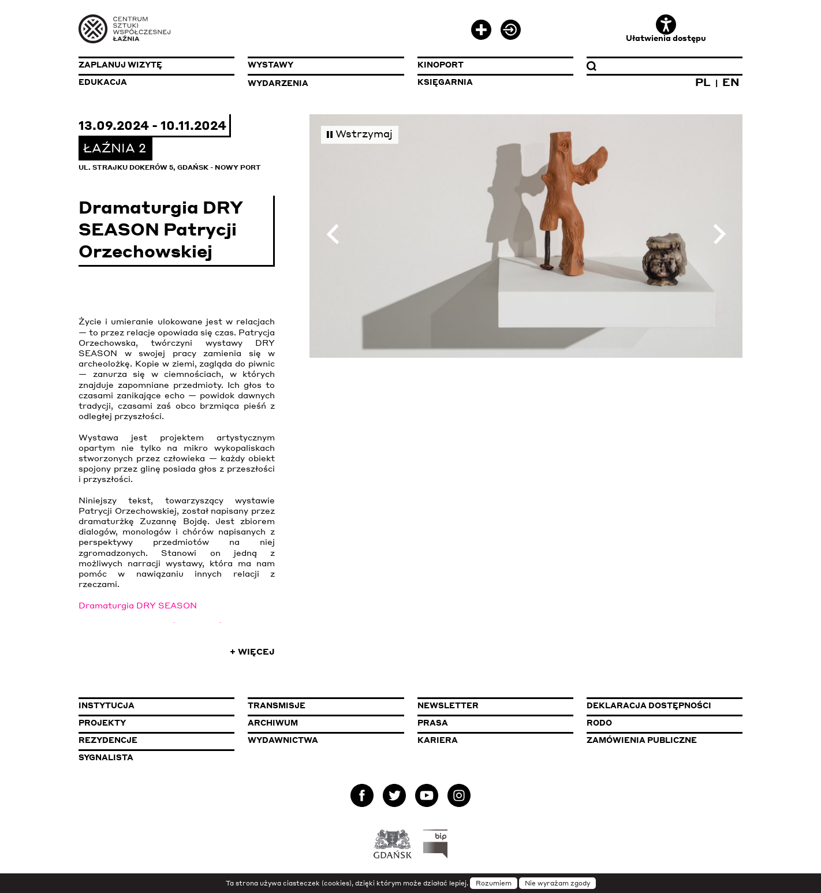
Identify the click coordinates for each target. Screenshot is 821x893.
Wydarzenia (278, 83)
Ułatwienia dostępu (666, 28)
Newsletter (448, 705)
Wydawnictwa (283, 740)
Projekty (102, 722)
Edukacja (103, 82)
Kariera (437, 740)
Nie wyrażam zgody (557, 883)
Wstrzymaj (360, 134)
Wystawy (270, 64)
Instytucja (107, 705)
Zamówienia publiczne (664, 740)
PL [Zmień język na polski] (703, 81)
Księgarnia (445, 82)
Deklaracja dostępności (649, 705)
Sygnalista (106, 757)
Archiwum (273, 722)
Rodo (599, 722)
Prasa (432, 722)
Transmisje (326, 705)
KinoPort (440, 64)
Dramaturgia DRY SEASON (138, 605)
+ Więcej (252, 651)
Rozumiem (494, 883)
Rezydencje (108, 740)
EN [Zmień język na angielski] (731, 81)
